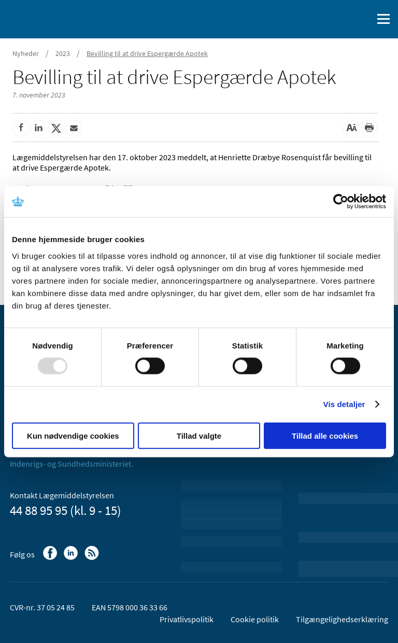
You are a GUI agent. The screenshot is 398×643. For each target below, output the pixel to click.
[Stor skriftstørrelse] (351, 128)
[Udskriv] (369, 128)
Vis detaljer (344, 404)
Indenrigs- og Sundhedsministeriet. (71, 463)
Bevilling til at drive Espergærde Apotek (147, 53)
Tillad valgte (199, 435)
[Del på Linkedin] (38, 128)
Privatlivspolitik (187, 619)
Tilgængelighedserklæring (342, 619)
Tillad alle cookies (325, 435)
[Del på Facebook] (20, 128)
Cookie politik (255, 619)
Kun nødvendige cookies (73, 435)
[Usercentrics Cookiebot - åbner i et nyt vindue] (340, 201)
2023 (62, 53)
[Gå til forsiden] (51, 18)
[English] (338, 19)
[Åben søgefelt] (363, 19)
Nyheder (25, 53)
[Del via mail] (73, 128)
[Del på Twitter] (56, 128)
